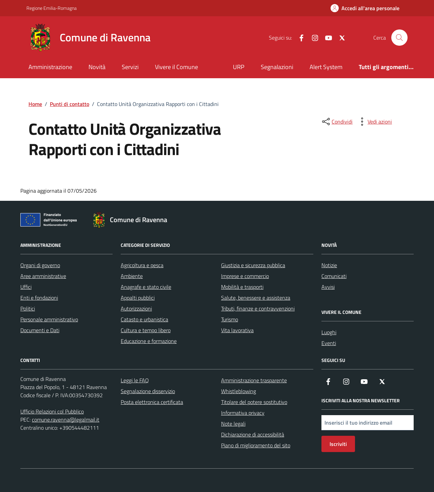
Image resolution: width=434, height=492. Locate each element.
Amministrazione (50, 66)
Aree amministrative (43, 276)
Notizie (329, 265)
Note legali (233, 424)
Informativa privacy (242, 413)
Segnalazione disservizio (148, 391)
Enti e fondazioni (39, 298)
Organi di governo (40, 265)
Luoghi (328, 332)
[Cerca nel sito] (399, 37)
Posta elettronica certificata (152, 402)
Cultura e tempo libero (146, 330)
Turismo (229, 319)
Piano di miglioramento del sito (255, 445)
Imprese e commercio (245, 276)
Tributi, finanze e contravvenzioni (258, 308)
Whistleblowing (238, 391)
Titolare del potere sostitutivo (254, 402)
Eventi (328, 343)
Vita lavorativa (237, 330)
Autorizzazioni (136, 308)
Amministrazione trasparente (254, 380)
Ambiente (132, 276)
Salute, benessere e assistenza (255, 298)
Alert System (326, 66)
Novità (96, 66)
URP (238, 66)
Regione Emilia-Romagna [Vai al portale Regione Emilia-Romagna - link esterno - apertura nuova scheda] (51, 8)
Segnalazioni (277, 66)
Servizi (130, 66)
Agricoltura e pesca (142, 265)
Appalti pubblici (138, 298)
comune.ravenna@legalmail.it (65, 419)
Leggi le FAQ (135, 380)
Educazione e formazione (149, 341)
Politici (27, 308)
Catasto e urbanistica (144, 319)
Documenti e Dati (39, 330)
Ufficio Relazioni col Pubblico (52, 411)
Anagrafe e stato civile (146, 287)
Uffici (26, 287)
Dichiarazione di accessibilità (252, 434)
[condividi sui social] (336, 121)
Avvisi (328, 287)
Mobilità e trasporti (242, 287)
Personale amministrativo (49, 319)
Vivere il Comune (176, 66)
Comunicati (334, 276)
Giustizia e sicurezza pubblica (253, 265)
